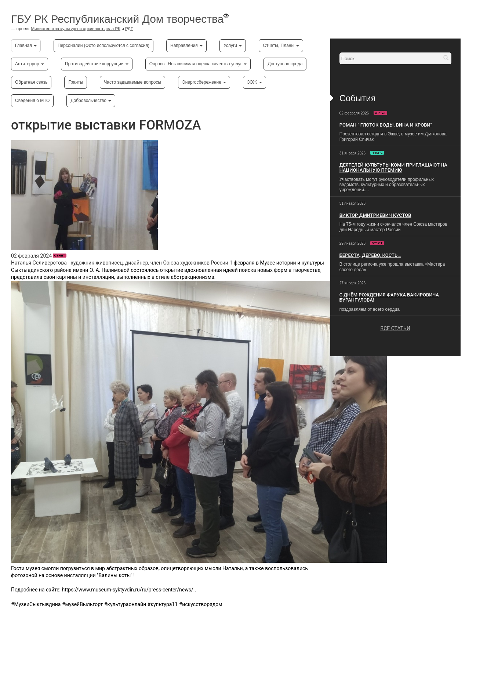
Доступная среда (285, 63)
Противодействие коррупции (96, 63)
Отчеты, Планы (281, 45)
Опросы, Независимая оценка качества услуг (198, 63)
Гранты (75, 82)
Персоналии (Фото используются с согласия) (103, 45)
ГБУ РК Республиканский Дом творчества (117, 19)
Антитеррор (29, 63)
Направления (186, 45)
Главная (26, 45)
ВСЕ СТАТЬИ (395, 328)
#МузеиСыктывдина (36, 604)
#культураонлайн (125, 604)
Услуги (232, 45)
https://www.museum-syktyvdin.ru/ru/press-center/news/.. (129, 590)
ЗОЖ (254, 82)
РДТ (129, 28)
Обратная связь (31, 82)
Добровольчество (90, 100)
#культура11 (163, 604)
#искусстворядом (200, 604)
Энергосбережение (204, 82)
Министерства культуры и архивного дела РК (75, 28)
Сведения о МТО (32, 100)
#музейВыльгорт (82, 604)
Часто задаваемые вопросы (132, 82)
